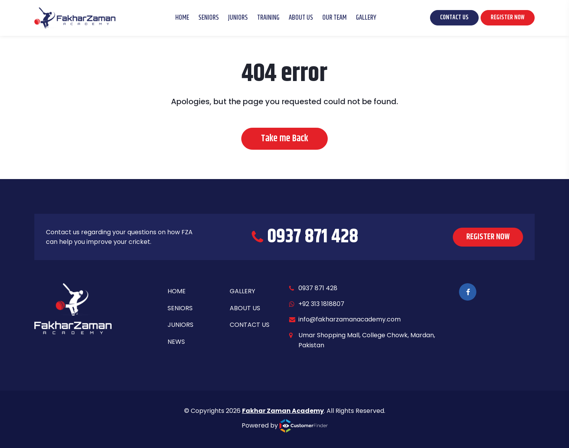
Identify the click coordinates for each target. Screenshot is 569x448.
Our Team (334, 17)
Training (268, 17)
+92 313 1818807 (321, 303)
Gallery (366, 17)
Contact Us (249, 324)
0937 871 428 (317, 288)
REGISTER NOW (508, 17)
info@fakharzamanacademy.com (349, 319)
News (176, 341)
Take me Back (284, 138)
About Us (301, 17)
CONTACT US (454, 17)
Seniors (208, 17)
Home (182, 17)
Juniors (238, 17)
